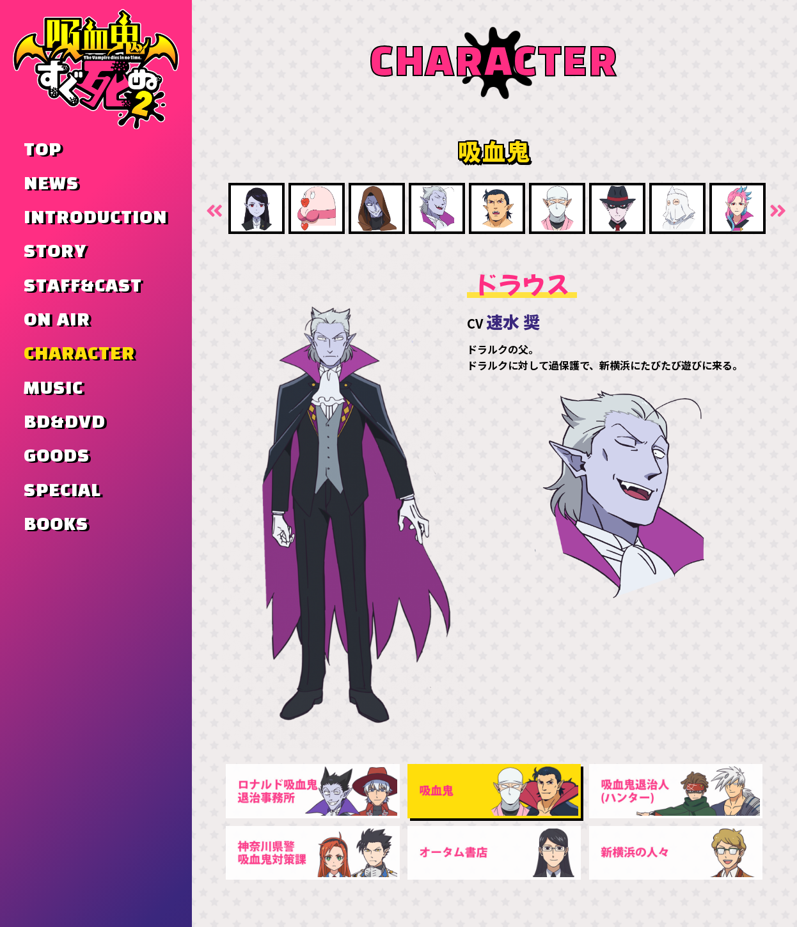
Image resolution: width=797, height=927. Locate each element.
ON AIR (57, 320)
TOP (42, 150)
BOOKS (56, 525)
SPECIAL (62, 491)
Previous (212, 209)
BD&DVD (65, 422)
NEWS (51, 184)
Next (776, 209)
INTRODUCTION (95, 218)
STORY (55, 252)
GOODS (57, 456)
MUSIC (53, 388)
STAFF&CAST (83, 286)
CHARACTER (79, 354)
